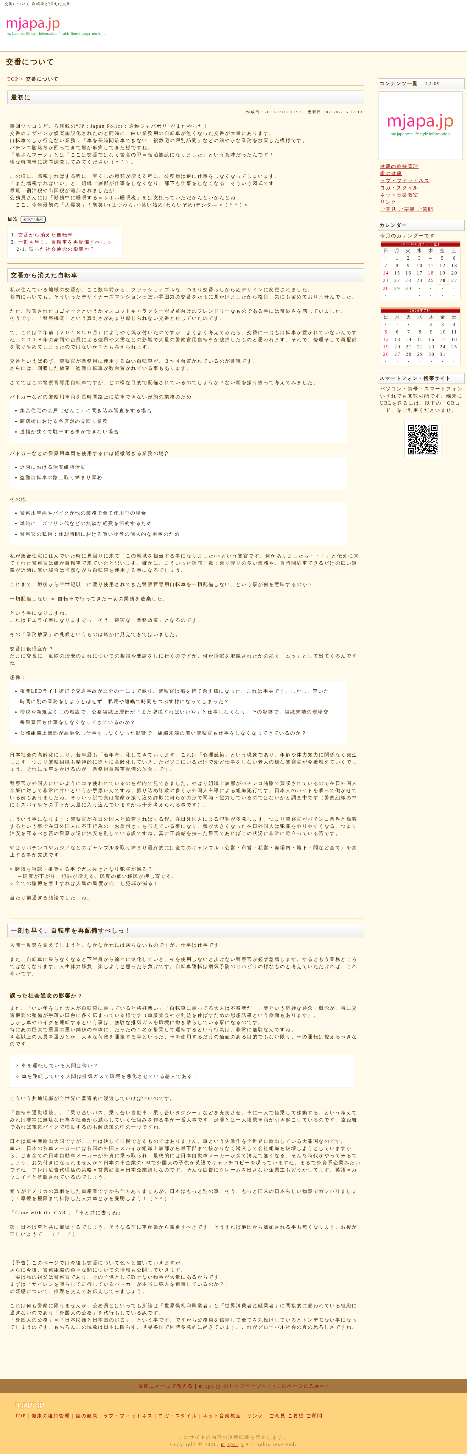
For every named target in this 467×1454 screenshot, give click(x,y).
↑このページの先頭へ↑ (301, 1385)
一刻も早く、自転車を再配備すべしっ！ (67, 241)
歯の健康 (391, 173)
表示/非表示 (33, 219)
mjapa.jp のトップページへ (233, 1385)
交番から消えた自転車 (45, 234)
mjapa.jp (232, 1444)
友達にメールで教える (165, 1385)
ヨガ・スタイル (399, 187)
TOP (12, 79)
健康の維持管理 (399, 166)
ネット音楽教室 (399, 194)
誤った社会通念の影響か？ (62, 249)
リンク (388, 202)
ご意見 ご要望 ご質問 (407, 209)
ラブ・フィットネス (405, 180)
